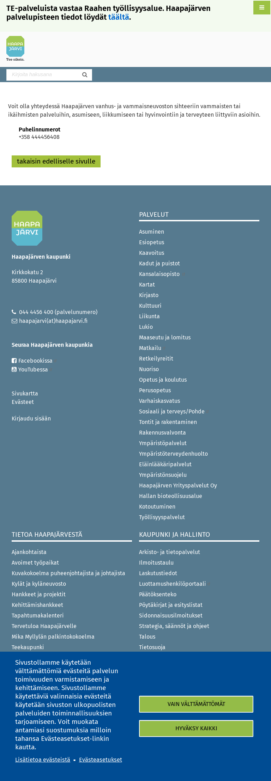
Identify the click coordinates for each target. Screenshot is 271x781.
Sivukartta (25, 393)
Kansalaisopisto (162, 274)
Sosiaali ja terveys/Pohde (174, 411)
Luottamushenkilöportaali (175, 583)
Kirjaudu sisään (31, 418)
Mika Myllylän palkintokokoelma (53, 636)
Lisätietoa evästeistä (42, 759)
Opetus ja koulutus (163, 379)
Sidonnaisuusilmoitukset (171, 615)
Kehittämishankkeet (37, 605)
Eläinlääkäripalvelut (165, 464)
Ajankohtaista (29, 552)
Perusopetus (155, 390)
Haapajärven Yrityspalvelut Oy (178, 485)
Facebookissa (38, 360)
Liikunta (149, 316)
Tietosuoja (152, 647)
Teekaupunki (28, 647)
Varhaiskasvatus (159, 401)
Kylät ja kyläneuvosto (39, 583)
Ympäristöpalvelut (163, 443)
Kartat (147, 284)
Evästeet (23, 402)
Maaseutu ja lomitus (165, 337)
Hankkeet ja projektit (39, 594)
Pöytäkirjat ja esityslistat (171, 605)
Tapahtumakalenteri (38, 615)
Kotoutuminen (157, 506)
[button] (261, 7)
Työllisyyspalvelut (162, 517)
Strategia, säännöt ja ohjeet (174, 626)
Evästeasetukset (100, 759)
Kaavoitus (151, 253)
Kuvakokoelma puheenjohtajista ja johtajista (68, 573)
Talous (147, 636)
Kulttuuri (150, 305)
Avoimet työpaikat (35, 562)
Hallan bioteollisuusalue (170, 496)
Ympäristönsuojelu (163, 475)
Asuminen (151, 231)
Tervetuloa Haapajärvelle (44, 626)
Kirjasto (148, 295)
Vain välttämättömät (196, 704)
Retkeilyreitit (156, 358)
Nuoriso (149, 369)
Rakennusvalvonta (162, 432)
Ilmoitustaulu (156, 562)
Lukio (146, 327)
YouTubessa (35, 369)
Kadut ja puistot (159, 263)
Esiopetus (151, 242)
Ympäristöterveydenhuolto (173, 453)
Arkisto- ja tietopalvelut (169, 552)
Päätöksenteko (157, 594)
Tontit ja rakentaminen (168, 422)
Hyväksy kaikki (196, 728)
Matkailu (152, 348)
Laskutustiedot (158, 573)
